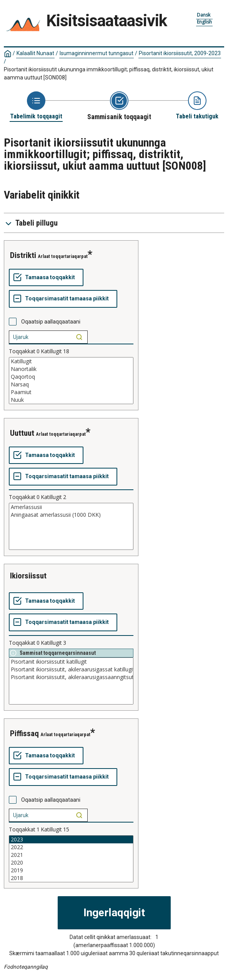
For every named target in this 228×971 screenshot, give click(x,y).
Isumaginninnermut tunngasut (96, 53)
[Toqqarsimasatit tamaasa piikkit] (63, 299)
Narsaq (71, 384)
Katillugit (71, 361)
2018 (71, 878)
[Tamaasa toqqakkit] (46, 278)
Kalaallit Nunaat (35, 53)
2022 (71, 847)
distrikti (23, 255)
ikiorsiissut (28, 575)
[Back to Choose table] (36, 106)
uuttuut (22, 433)
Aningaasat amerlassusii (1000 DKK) (71, 515)
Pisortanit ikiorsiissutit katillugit (71, 662)
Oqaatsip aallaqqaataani (50, 322)
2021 (71, 855)
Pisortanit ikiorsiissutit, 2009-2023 (180, 53)
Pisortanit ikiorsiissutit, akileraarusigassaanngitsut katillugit (71, 677)
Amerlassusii (71, 507)
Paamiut (71, 392)
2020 (71, 862)
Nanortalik (71, 369)
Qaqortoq (71, 377)
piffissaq (24, 733)
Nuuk (71, 400)
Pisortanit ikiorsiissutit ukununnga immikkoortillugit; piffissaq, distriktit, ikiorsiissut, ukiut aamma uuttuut (108, 73)
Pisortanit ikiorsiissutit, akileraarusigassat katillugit (71, 669)
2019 (71, 870)
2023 (71, 839)
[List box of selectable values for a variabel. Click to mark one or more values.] (71, 380)
